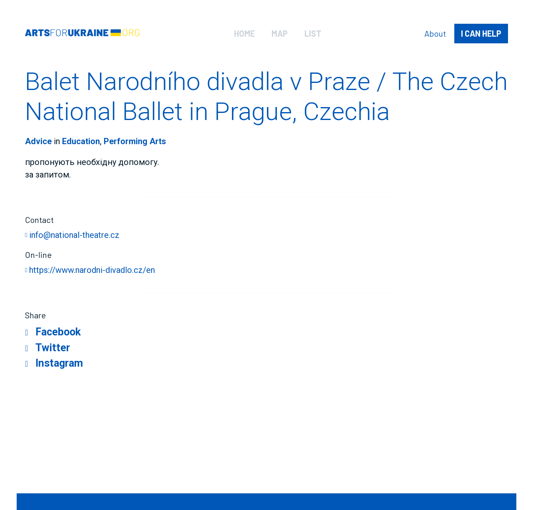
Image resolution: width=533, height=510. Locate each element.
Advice (38, 141)
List (312, 33)
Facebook (58, 332)
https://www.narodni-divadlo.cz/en (92, 270)
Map (279, 33)
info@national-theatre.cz (74, 235)
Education (81, 141)
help (481, 33)
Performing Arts (135, 141)
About (435, 33)
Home (244, 33)
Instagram (59, 363)
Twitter (52, 348)
